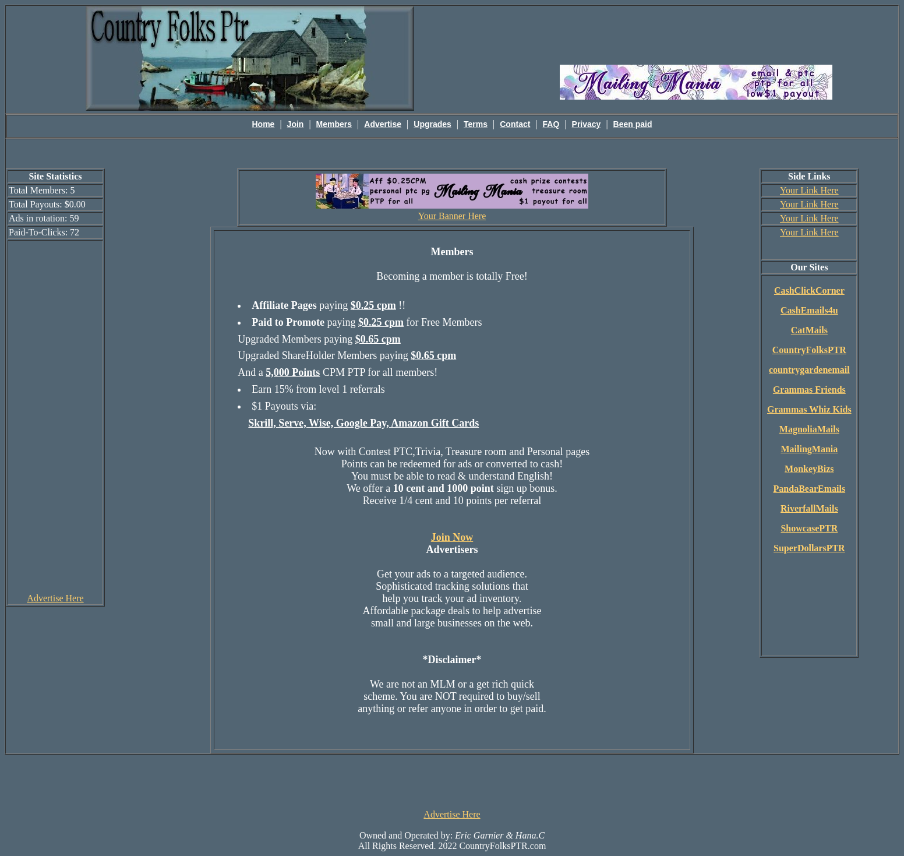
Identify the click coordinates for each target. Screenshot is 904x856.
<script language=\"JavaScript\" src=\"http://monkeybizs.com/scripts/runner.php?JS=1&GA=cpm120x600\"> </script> (55, 416)
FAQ (551, 124)
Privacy (586, 124)
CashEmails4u (809, 310)
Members (334, 124)
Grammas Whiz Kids (809, 409)
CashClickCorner (809, 290)
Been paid (632, 124)
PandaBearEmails (810, 489)
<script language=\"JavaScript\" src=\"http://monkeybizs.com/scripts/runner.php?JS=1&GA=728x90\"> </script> (452, 781)
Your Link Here (809, 190)
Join (295, 124)
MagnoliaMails (809, 429)
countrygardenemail (809, 370)
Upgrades (432, 124)
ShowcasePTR (809, 528)
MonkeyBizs (809, 469)
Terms (476, 124)
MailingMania (809, 449)
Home (263, 124)
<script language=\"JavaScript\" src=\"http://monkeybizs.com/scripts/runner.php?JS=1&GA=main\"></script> (696, 34)
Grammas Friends (809, 389)
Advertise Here (55, 598)
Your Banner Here (452, 216)
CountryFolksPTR (809, 350)
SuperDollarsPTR (809, 548)
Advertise (382, 124)
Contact (515, 124)
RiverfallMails (809, 508)
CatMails (809, 330)
